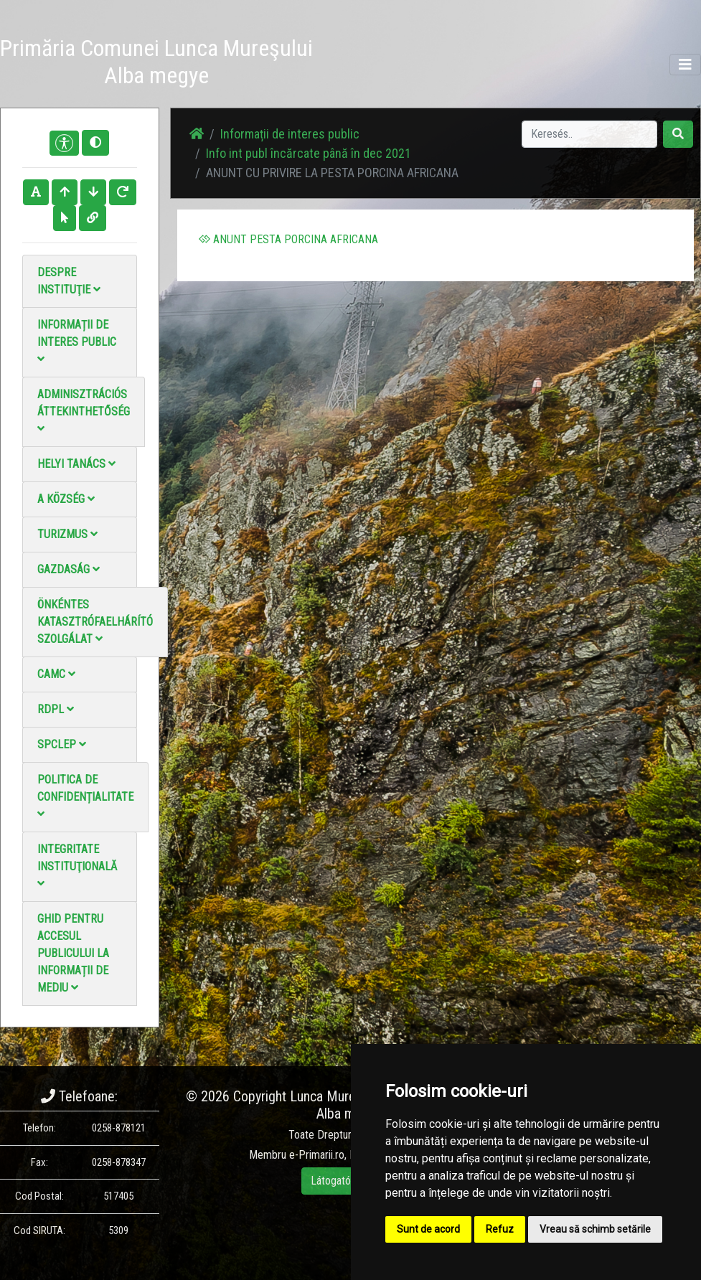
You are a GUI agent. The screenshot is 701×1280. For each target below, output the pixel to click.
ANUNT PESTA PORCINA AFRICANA (288, 239)
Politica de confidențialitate (85, 796)
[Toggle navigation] (685, 64)
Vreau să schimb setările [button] (595, 1229)
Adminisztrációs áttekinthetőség (83, 410)
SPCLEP (61, 744)
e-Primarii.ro (316, 1155)
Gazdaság (68, 569)
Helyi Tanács (76, 464)
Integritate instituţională (77, 865)
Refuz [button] (500, 1229)
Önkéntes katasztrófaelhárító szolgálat (95, 622)
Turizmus (67, 534)
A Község (66, 499)
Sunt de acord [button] (428, 1229)
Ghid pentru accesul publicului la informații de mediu (73, 953)
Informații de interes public (76, 341)
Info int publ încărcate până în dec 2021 (308, 153)
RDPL (55, 709)
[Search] (589, 134)
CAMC (56, 674)
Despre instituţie (68, 280)
